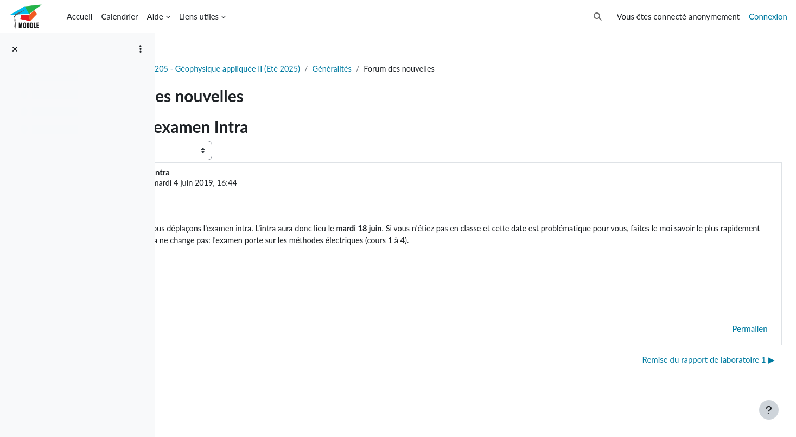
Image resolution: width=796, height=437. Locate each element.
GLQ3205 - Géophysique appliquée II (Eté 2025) (331, 69)
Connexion (768, 16)
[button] (598, 16)
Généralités (449, 69)
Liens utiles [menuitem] (199, 16)
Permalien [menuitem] (725, 344)
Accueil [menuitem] (80, 16)
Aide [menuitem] (155, 16)
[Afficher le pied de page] (769, 410)
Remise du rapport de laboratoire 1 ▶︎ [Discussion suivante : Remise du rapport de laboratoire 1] (684, 375)
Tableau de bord (204, 69)
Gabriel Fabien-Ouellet (263, 183)
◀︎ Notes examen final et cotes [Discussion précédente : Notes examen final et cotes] (236, 375)
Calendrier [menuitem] (119, 16)
